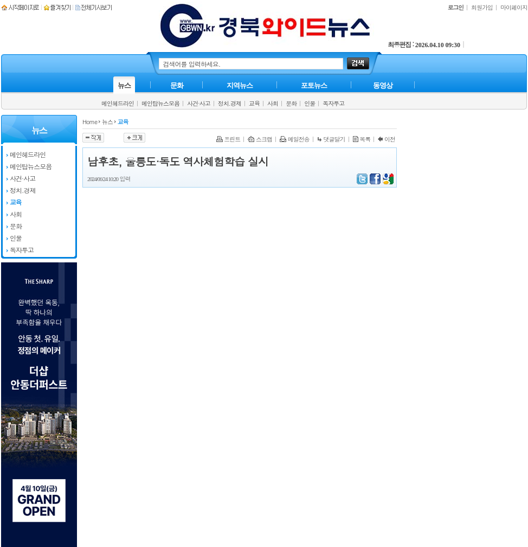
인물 (309, 103)
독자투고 (333, 103)
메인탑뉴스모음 (160, 103)
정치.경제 (229, 103)
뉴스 (124, 85)
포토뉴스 (314, 85)
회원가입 (482, 7)
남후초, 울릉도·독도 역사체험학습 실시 (177, 161)
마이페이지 (513, 7)
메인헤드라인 (117, 103)
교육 (254, 103)
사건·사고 (198, 103)
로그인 (455, 7)
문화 (291, 103)
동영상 (382, 85)
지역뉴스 (240, 85)
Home (89, 122)
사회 (272, 103)
